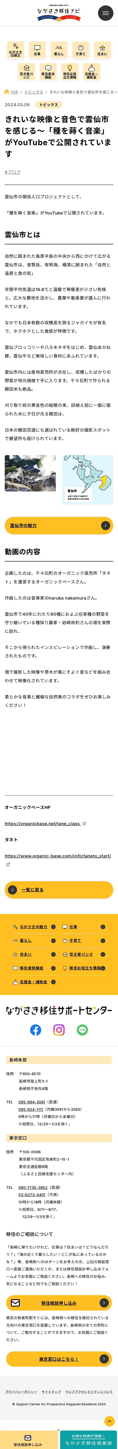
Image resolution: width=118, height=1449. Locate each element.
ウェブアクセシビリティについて (89, 1392)
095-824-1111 (30, 1109)
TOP (14, 92)
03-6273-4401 (31, 1194)
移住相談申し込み (59, 1303)
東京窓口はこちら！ (59, 1359)
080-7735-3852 (33, 1187)
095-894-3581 (31, 1102)
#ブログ (13, 172)
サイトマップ (51, 1392)
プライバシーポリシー (21, 1392)
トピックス (33, 92)
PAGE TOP (109, 1421)
